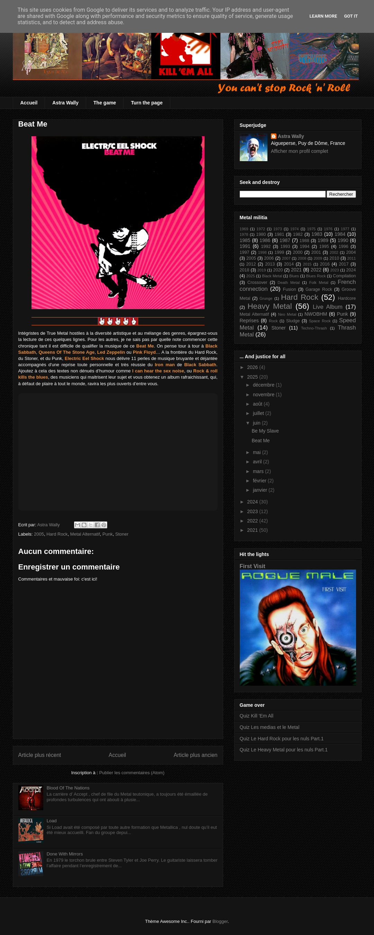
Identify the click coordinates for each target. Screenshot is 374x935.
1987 (285, 240)
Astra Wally (65, 102)
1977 (345, 229)
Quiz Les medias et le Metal (270, 727)
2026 (253, 367)
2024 (351, 270)
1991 (245, 246)
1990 (343, 240)
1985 (245, 240)
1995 (324, 246)
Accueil (29, 102)
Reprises (249, 320)
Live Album (328, 307)
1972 (260, 229)
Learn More (323, 16)
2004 (351, 252)
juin (257, 423)
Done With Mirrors (65, 854)
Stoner (121, 534)
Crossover (257, 282)
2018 (244, 270)
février (260, 480)
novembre (264, 394)
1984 (340, 234)
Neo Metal (287, 314)
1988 (304, 240)
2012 (251, 264)
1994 (305, 246)
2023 (334, 270)
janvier (260, 490)
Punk (107, 534)
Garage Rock (318, 289)
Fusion (289, 289)
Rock (273, 321)
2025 (250, 276)
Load (52, 820)
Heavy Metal (269, 306)
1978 (244, 234)
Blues (294, 276)
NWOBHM (315, 314)
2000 (298, 252)
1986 (264, 240)
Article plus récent (39, 755)
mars (259, 471)
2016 (325, 264)
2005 (39, 534)
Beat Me (261, 440)
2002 (334, 252)
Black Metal (272, 276)
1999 (279, 252)
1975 (311, 229)
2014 (289, 264)
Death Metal (288, 282)
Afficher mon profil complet (299, 151)
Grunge (265, 298)
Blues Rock (316, 276)
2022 (316, 269)
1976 (328, 229)
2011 (351, 258)
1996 (343, 246)
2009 (317, 258)
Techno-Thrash (314, 328)
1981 (279, 234)
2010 (334, 258)
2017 (344, 264)
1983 (316, 234)
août (258, 404)
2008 (302, 258)
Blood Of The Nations (68, 787)
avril (258, 461)
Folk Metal (318, 282)
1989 (323, 240)
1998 (262, 252)
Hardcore (347, 298)
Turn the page (147, 102)
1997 (244, 252)
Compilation (344, 276)
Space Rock (320, 321)
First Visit (252, 566)
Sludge (293, 320)
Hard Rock (56, 534)
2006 (269, 258)
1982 (298, 234)
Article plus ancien (196, 755)
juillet (259, 413)
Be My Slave (265, 431)
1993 (285, 246)
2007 (286, 258)
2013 (270, 264)
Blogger (220, 921)
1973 (277, 229)
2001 (316, 252)
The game (104, 102)
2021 (296, 269)
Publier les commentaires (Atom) (132, 772)
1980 (261, 234)
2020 (278, 270)
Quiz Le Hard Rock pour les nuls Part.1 (282, 738)
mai (257, 452)
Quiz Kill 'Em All (257, 716)
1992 (266, 246)
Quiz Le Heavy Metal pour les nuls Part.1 (284, 749)
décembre (264, 385)
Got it (351, 16)
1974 (294, 229)
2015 (307, 264)
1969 (244, 229)
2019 (261, 270)
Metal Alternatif (85, 534)
